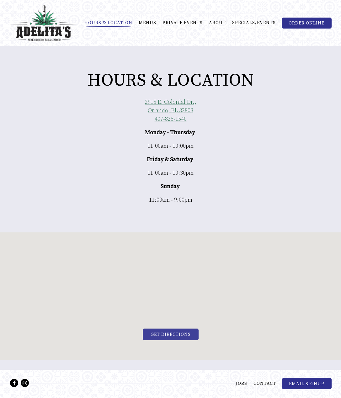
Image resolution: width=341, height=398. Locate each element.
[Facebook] (14, 383)
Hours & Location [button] (108, 23)
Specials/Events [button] (254, 23)
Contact (264, 383)
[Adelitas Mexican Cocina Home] (43, 23)
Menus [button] (147, 23)
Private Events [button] (183, 23)
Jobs (241, 383)
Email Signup (306, 384)
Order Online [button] (306, 23)
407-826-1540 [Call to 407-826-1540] (171, 119)
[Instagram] (25, 383)
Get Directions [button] (171, 335)
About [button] (217, 23)
